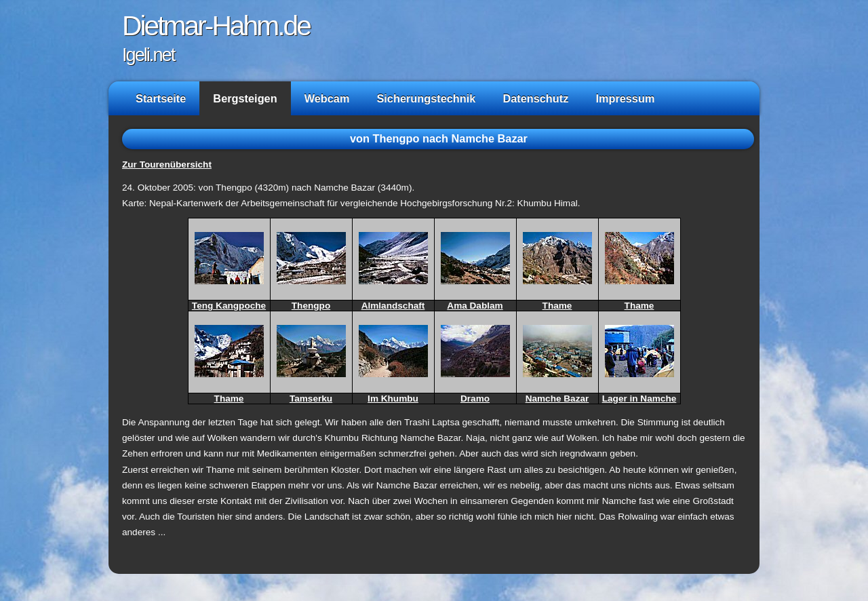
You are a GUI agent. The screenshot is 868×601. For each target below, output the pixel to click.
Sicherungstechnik (425, 98)
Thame (557, 305)
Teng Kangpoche (229, 305)
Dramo (475, 398)
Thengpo (311, 305)
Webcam (327, 98)
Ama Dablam (474, 305)
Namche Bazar (557, 398)
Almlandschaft (393, 305)
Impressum (624, 98)
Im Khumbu (393, 398)
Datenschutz (535, 98)
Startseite (161, 98)
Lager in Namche (639, 398)
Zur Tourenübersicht (167, 164)
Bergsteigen (245, 98)
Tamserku (311, 398)
